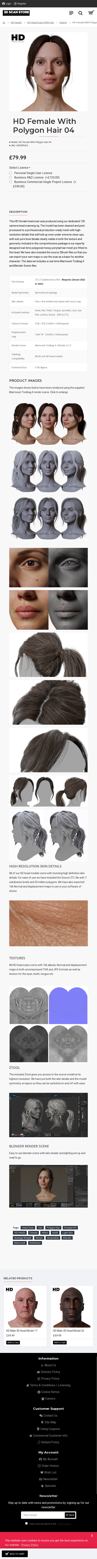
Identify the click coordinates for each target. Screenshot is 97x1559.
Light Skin (67, 1232)
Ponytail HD (70, 1227)
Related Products (18, 1278)
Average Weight (22, 1237)
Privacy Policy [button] (29, 1544)
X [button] (92, 1535)
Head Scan (28, 1227)
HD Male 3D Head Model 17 (21, 1330)
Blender (67, 1237)
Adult (55, 1232)
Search (63, 22)
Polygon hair (53, 1227)
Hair (40, 1227)
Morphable (53, 1237)
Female (33, 1232)
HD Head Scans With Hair (40, 22)
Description (18, 211)
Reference (35, 1242)
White (45, 1232)
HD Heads (16, 22)
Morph (39, 1237)
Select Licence (18, 167)
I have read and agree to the (48, 1524)
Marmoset (19, 1242)
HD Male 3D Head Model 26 (68, 1330)
